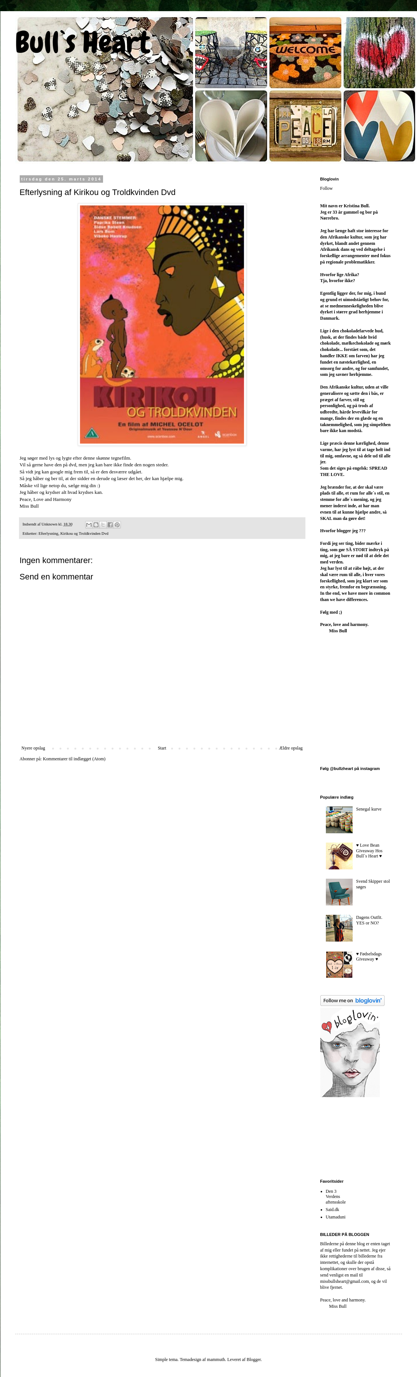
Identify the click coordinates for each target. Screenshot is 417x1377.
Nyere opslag (33, 748)
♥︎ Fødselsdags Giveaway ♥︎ (369, 956)
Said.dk (332, 1209)
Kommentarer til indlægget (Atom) (74, 758)
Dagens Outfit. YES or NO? (369, 920)
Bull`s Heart (82, 42)
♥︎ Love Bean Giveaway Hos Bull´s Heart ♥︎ (369, 851)
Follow (326, 188)
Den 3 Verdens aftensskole (336, 1197)
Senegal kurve (368, 809)
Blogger (254, 1359)
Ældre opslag (291, 748)
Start (162, 748)
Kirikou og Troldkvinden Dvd (84, 533)
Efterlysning (48, 533)
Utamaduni (336, 1217)
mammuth (216, 1359)
